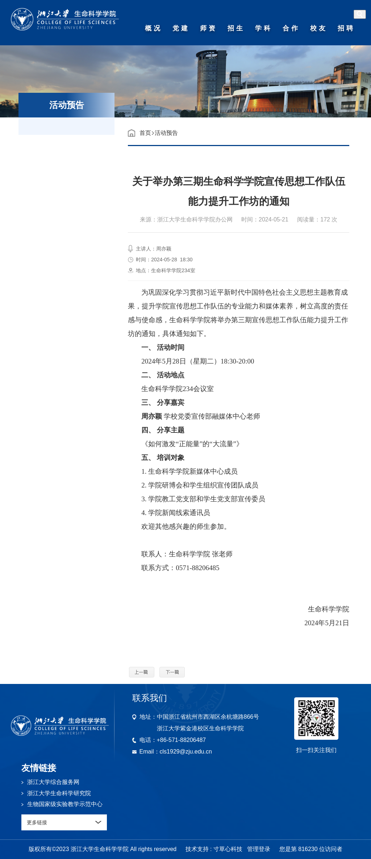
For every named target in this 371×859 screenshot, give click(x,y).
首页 (145, 133)
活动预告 (166, 133)
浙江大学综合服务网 (53, 782)
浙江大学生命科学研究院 (59, 793)
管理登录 (258, 849)
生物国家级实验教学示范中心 (65, 804)
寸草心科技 (227, 849)
